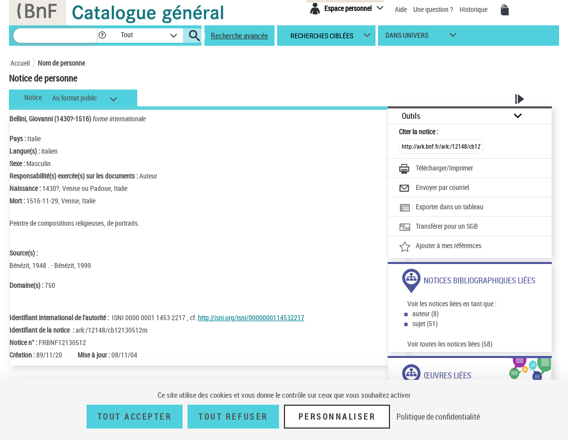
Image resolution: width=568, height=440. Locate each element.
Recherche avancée (239, 35)
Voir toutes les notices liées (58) (449, 344)
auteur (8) (425, 313)
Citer (418, 131)
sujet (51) (425, 323)
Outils (411, 116)
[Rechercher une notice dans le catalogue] (55, 35)
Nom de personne (61, 63)
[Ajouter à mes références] (440, 247)
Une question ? (434, 9)
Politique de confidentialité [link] (438, 416)
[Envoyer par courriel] (434, 188)
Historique (474, 9)
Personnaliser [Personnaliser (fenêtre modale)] (337, 416)
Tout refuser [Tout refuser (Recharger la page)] (233, 416)
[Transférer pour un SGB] (438, 227)
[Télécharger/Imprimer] (436, 169)
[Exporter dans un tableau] (441, 208)
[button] (101, 35)
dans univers (406, 37)
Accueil (20, 63)
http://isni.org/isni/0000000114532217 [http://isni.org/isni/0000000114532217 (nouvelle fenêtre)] (251, 317)
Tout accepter (134, 416)
